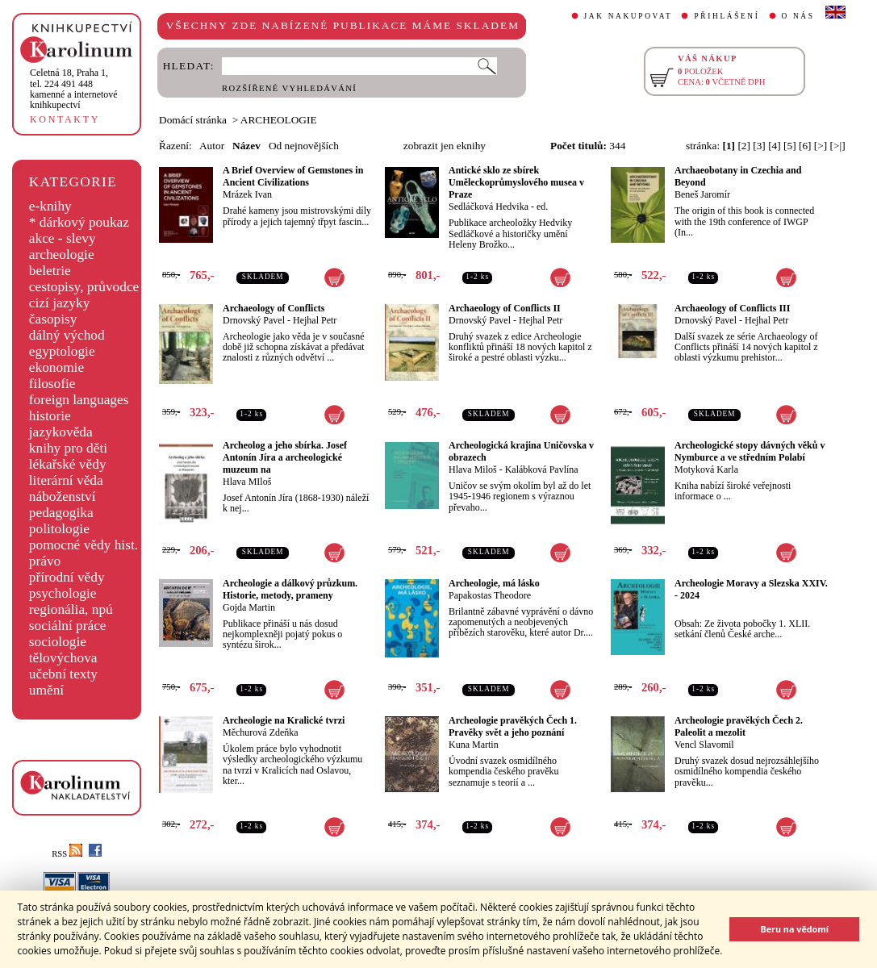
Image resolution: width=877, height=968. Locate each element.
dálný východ (67, 335)
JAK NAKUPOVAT (628, 16)
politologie (59, 528)
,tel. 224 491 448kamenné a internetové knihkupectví (74, 89)
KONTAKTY (65, 119)
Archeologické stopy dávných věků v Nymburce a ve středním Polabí (749, 451)
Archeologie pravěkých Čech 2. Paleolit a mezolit (738, 726)
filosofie (52, 383)
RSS (67, 853)
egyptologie (62, 351)
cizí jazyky (59, 303)
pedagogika (61, 512)
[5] (789, 146)
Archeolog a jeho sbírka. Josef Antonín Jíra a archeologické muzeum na (285, 457)
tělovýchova (63, 658)
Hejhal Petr (314, 320)
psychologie (63, 593)
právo (45, 561)
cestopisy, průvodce (84, 286)
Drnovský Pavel (254, 320)
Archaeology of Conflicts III (732, 308)
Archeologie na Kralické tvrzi (284, 720)
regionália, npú (71, 609)
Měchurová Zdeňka (261, 732)
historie (50, 416)
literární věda (66, 480)
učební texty (63, 674)
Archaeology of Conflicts (273, 308)
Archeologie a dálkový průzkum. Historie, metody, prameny (290, 589)
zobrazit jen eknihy (444, 146)
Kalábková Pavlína (541, 469)
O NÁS (798, 16)
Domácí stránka (193, 120)
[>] (820, 146)
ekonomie (56, 367)
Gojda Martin (249, 607)
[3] (759, 146)
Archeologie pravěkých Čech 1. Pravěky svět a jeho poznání (513, 726)
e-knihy (50, 206)
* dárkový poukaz (79, 222)
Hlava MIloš (247, 481)
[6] (805, 146)
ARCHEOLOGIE (278, 120)
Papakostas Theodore (490, 595)
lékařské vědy (67, 464)
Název (246, 146)
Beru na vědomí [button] (794, 929)
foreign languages (79, 399)
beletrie (50, 270)
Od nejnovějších (304, 146)
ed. (542, 206)
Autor (211, 146)
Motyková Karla (706, 469)
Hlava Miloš (473, 469)
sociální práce (67, 625)
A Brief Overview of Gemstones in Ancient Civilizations (293, 176)
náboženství (62, 496)
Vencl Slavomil (704, 744)
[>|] (838, 146)
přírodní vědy (67, 577)
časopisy (53, 319)
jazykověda (61, 432)
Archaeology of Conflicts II (505, 308)
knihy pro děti (68, 448)
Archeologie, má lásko (494, 583)
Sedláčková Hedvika (488, 206)
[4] (774, 146)
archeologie (61, 254)
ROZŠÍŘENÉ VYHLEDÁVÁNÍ (289, 88)
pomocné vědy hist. (83, 545)
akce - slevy (62, 238)
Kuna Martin (474, 744)
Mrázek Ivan (247, 194)
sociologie (57, 641)
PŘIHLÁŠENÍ (726, 16)
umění (46, 690)
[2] (743, 146)
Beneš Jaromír (702, 194)
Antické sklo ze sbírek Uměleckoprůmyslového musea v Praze (516, 182)
